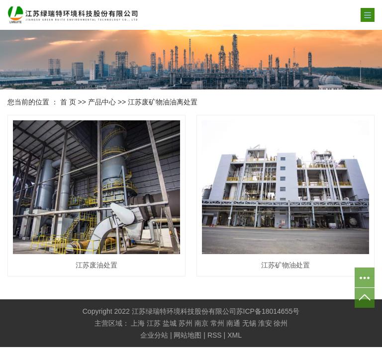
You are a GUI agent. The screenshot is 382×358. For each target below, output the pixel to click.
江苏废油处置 (96, 265)
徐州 (280, 323)
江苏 (154, 323)
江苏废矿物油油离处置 (162, 102)
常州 (217, 323)
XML (234, 335)
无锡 (249, 323)
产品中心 (102, 102)
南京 (201, 323)
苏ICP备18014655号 (268, 311)
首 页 (68, 102)
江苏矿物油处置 (285, 265)
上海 (138, 323)
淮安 (265, 323)
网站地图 (187, 335)
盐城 (170, 323)
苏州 (185, 323)
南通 (233, 323)
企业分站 (154, 335)
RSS (214, 335)
